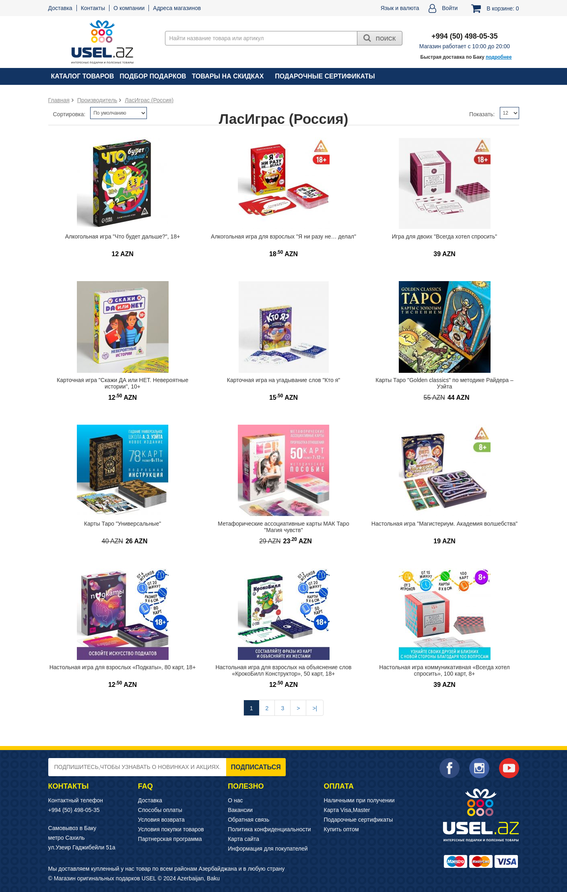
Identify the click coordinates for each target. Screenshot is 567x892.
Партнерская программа (170, 839)
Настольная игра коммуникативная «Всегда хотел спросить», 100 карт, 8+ (444, 670)
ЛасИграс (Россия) (149, 100)
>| (314, 708)
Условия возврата (161, 819)
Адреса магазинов (177, 8)
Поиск (379, 38)
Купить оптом (341, 829)
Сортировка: (69, 114)
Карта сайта (243, 839)
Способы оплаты (160, 810)
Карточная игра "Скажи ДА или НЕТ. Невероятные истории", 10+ (122, 383)
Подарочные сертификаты (325, 76)
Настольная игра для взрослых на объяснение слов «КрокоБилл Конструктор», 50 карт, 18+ (283, 670)
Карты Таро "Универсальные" (122, 523)
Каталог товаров (82, 76)
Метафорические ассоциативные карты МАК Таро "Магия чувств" (283, 527)
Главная (59, 100)
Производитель (97, 100)
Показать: (482, 114)
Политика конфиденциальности (269, 829)
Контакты (93, 8)
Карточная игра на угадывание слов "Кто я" (283, 380)
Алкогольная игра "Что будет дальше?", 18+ (122, 236)
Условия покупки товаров (171, 829)
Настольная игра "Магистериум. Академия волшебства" (444, 523)
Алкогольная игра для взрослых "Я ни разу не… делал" (283, 236)
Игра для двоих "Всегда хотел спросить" (444, 236)
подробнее (499, 57)
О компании (128, 8)
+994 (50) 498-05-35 (74, 810)
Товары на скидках (228, 76)
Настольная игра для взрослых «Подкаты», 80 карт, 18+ (122, 667)
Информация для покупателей (267, 848)
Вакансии (240, 810)
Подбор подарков (153, 76)
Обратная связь (248, 819)
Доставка (60, 8)
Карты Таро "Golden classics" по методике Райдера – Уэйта (444, 383)
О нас (235, 800)
